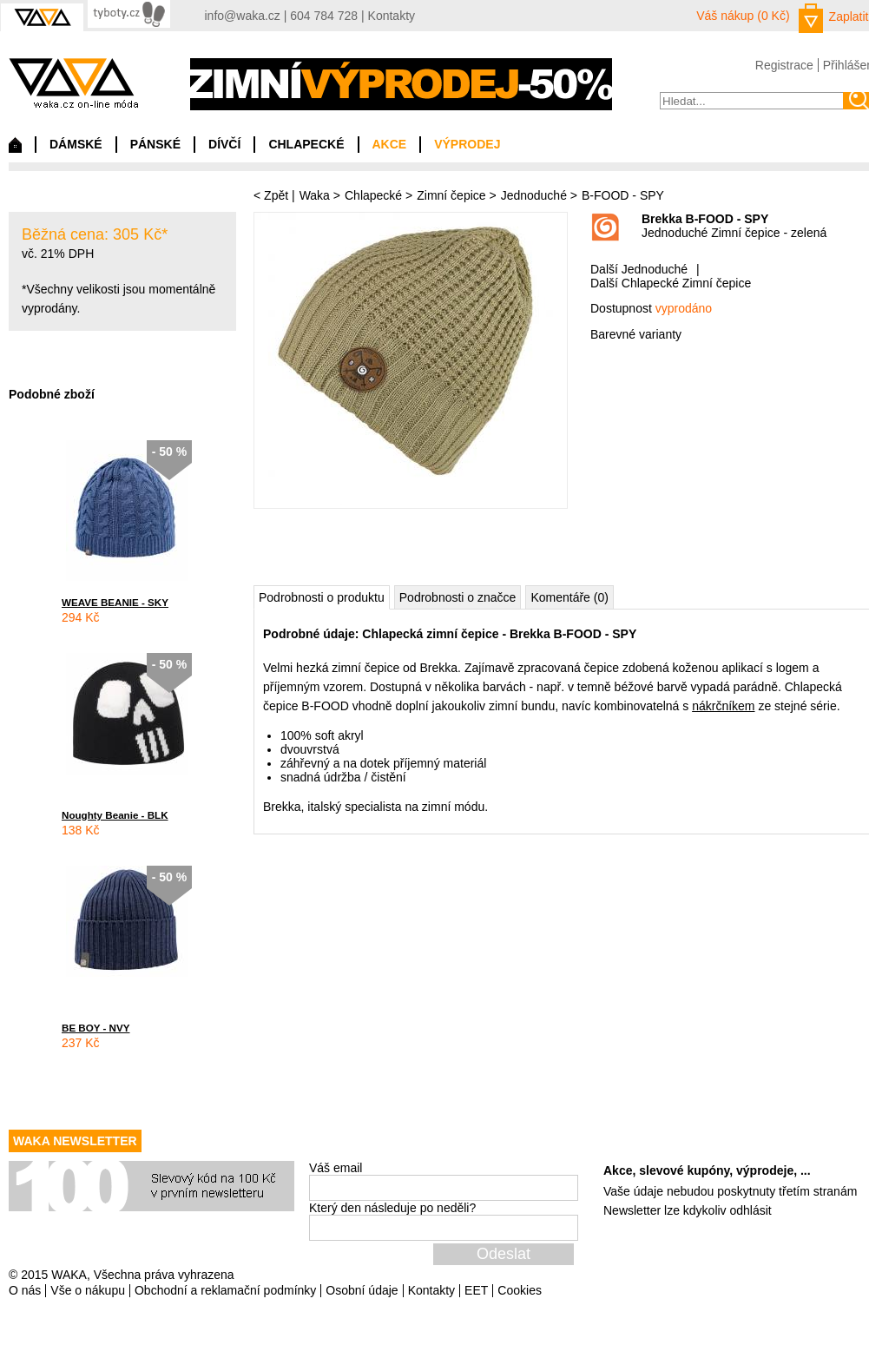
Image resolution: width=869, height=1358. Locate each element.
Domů (15, 149)
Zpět (276, 195)
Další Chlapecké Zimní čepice (670, 283)
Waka (315, 195)
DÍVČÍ (224, 144)
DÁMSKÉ (75, 144)
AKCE (389, 144)
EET (476, 1290)
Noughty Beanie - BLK (115, 815)
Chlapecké (373, 195)
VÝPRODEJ (467, 144)
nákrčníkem (723, 706)
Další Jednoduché (639, 269)
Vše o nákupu (87, 1290)
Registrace (784, 65)
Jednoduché (534, 195)
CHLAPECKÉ (306, 144)
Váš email (335, 1168)
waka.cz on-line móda (73, 83)
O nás (25, 1290)
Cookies (519, 1290)
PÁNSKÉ (155, 144)
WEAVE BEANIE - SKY (115, 602)
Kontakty (391, 16)
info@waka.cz (242, 16)
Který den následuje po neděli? (392, 1208)
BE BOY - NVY (96, 1027)
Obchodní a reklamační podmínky (225, 1290)
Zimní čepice (451, 195)
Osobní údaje (362, 1290)
